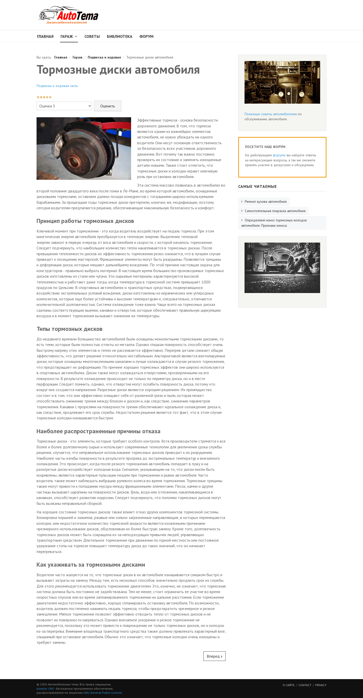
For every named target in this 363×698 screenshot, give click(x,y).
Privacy (320, 685)
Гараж (66, 36)
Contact (304, 685)
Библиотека (119, 36)
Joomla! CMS (45, 688)
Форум (146, 36)
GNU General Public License (102, 692)
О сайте (288, 685)
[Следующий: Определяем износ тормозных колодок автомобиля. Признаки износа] (214, 656)
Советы (92, 36)
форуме (279, 155)
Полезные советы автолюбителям (271, 114)
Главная (45, 36)
